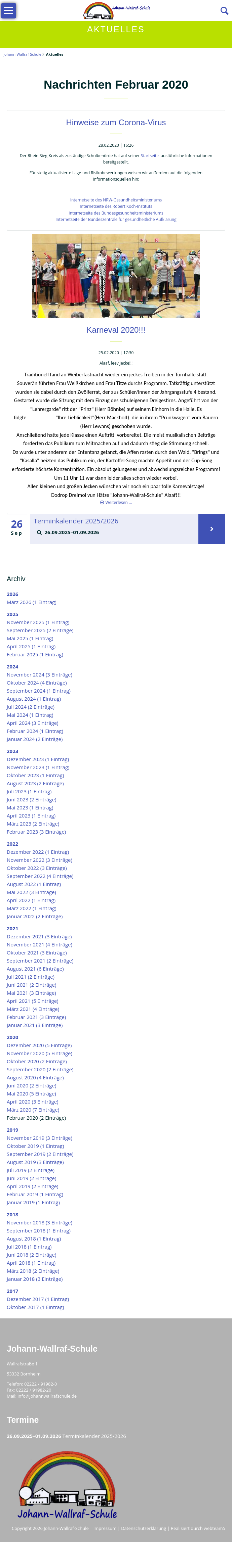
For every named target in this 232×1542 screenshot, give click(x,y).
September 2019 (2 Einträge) (40, 1154)
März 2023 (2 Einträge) (33, 823)
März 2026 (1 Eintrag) (31, 602)
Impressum (105, 1528)
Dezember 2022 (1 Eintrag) (38, 851)
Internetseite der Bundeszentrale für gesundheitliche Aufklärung (115, 219)
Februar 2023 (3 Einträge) (36, 831)
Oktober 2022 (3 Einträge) (37, 868)
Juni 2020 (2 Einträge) (31, 1085)
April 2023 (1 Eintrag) (31, 815)
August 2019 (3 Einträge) (35, 1162)
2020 (12, 1037)
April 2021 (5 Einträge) (33, 1000)
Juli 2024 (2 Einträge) (30, 706)
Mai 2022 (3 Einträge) (31, 892)
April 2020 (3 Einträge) (33, 1101)
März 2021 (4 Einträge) (33, 1009)
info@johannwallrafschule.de (47, 1396)
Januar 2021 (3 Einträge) (35, 1025)
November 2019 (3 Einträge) (39, 1137)
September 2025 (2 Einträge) (40, 630)
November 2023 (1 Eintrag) (38, 767)
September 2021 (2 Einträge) (40, 960)
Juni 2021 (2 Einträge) (31, 984)
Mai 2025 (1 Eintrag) (30, 638)
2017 (12, 1291)
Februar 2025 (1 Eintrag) (35, 654)
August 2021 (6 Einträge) (35, 968)
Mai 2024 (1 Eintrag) (30, 714)
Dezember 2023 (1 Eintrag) (38, 759)
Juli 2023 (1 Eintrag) (29, 791)
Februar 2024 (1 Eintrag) (35, 731)
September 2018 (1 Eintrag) (39, 1230)
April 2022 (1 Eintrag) (31, 900)
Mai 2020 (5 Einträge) (31, 1093)
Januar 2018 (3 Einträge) (35, 1278)
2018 (12, 1214)
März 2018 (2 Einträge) (33, 1270)
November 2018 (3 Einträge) (39, 1222)
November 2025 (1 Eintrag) (38, 622)
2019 (12, 1129)
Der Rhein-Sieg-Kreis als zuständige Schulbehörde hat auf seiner (80, 155)
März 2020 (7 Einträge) (33, 1109)
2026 (12, 594)
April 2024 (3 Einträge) (33, 722)
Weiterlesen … (118, 502)
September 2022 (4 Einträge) (40, 876)
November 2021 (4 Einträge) (39, 944)
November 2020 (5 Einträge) (39, 1053)
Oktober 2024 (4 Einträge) (37, 682)
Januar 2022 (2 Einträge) (35, 916)
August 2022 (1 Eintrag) (34, 884)
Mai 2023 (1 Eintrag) (30, 807)
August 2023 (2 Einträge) (35, 783)
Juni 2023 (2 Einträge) (31, 799)
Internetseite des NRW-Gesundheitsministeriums (116, 200)
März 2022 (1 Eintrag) (31, 908)
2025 (12, 614)
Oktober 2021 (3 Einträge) (37, 952)
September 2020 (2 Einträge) (40, 1069)
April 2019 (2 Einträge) (33, 1186)
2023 (12, 751)
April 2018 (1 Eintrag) (31, 1262)
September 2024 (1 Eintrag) (39, 690)
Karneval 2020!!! (116, 329)
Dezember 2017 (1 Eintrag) (38, 1299)
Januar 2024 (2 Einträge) (35, 739)
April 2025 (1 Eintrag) (31, 646)
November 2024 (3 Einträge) (39, 674)
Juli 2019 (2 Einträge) (30, 1170)
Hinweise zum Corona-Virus (116, 122)
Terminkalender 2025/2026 (72, 520)
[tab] (114, 532)
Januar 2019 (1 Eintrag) (33, 1202)
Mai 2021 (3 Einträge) (31, 992)
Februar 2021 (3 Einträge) (36, 1017)
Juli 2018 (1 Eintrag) (29, 1246)
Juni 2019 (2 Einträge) (31, 1178)
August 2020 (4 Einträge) (35, 1077)
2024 (12, 666)
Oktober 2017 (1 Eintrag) (35, 1307)
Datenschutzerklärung (143, 1528)
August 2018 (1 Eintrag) (34, 1238)
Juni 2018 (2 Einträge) (31, 1254)
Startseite (150, 155)
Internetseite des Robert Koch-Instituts (116, 206)
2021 (12, 928)
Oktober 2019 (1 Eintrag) (35, 1145)
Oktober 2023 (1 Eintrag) (35, 775)
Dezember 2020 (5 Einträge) (39, 1045)
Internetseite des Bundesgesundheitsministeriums (116, 213)
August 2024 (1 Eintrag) (34, 698)
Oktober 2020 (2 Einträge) (37, 1061)
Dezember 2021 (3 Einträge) (39, 936)
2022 (12, 843)
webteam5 (214, 1528)
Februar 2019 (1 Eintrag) (35, 1194)
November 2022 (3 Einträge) (39, 859)
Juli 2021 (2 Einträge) (30, 976)
